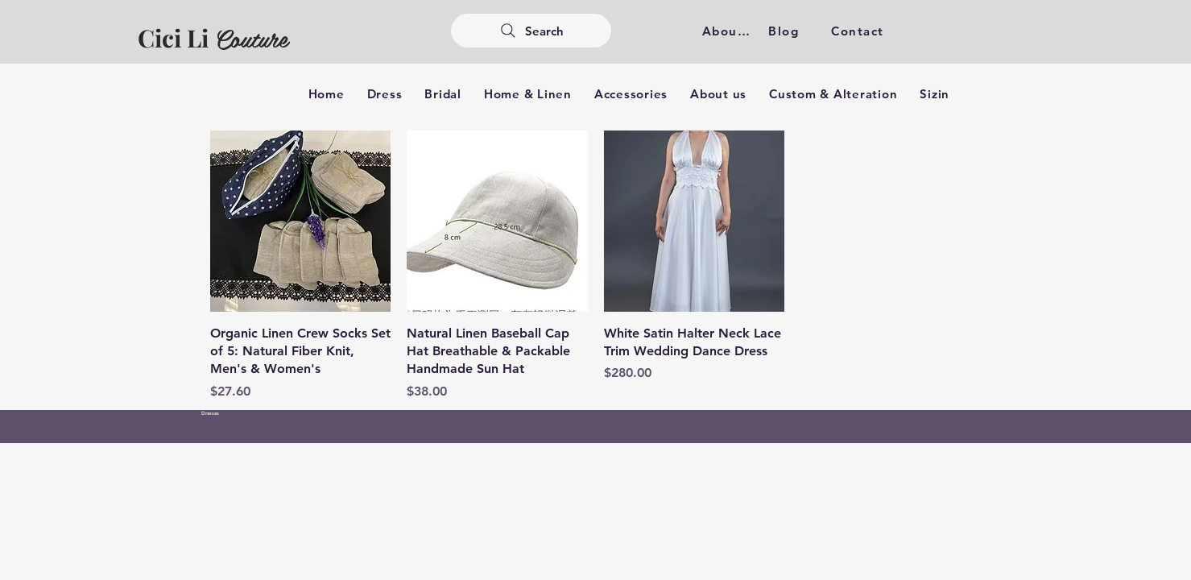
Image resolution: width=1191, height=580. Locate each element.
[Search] (531, 31)
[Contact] (859, 31)
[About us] (730, 31)
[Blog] (785, 31)
